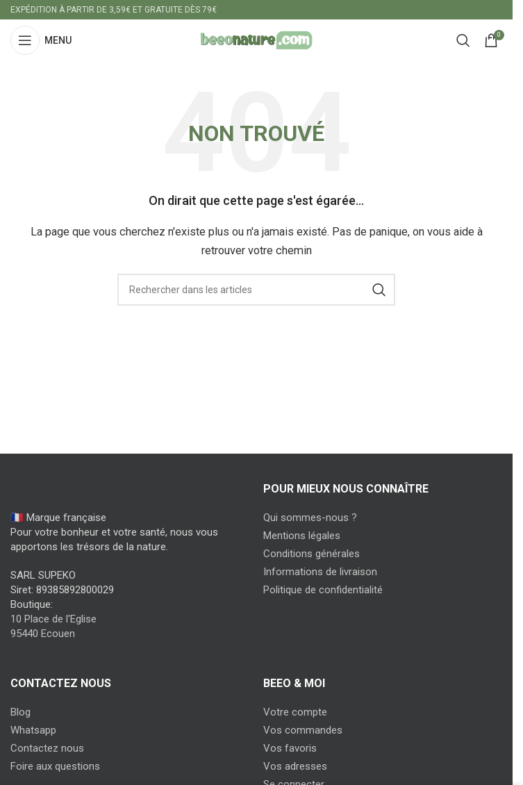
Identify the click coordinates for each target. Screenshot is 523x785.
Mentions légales (301, 535)
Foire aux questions (55, 766)
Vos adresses (295, 766)
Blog (20, 712)
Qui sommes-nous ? (310, 517)
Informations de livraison (320, 571)
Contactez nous (47, 748)
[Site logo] (256, 39)
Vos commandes (302, 730)
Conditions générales (311, 553)
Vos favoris (290, 748)
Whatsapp (33, 730)
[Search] (463, 40)
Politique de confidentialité (323, 590)
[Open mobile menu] (40, 40)
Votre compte (295, 712)
